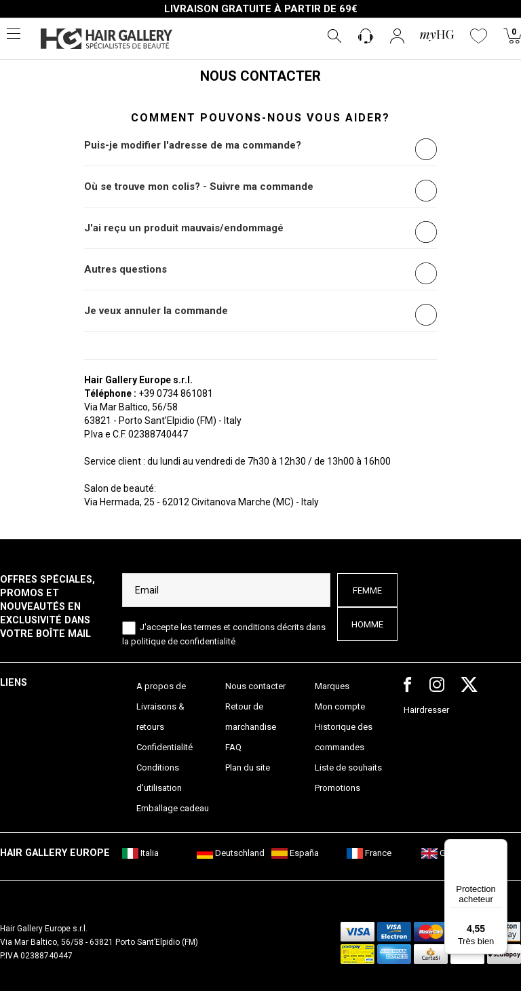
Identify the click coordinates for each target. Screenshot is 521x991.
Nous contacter (255, 686)
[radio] (426, 149)
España (295, 853)
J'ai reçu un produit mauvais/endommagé (184, 227)
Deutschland (231, 853)
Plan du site (247, 767)
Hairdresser (426, 710)
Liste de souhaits (348, 767)
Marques (332, 686)
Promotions (337, 788)
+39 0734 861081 (175, 393)
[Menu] (499, 847)
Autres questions (125, 269)
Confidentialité (164, 747)
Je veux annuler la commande (156, 310)
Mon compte (340, 706)
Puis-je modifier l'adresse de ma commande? (192, 145)
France (369, 853)
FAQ (233, 747)
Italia (140, 853)
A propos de (161, 686)
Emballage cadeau (172, 808)
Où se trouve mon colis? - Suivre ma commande (198, 186)
